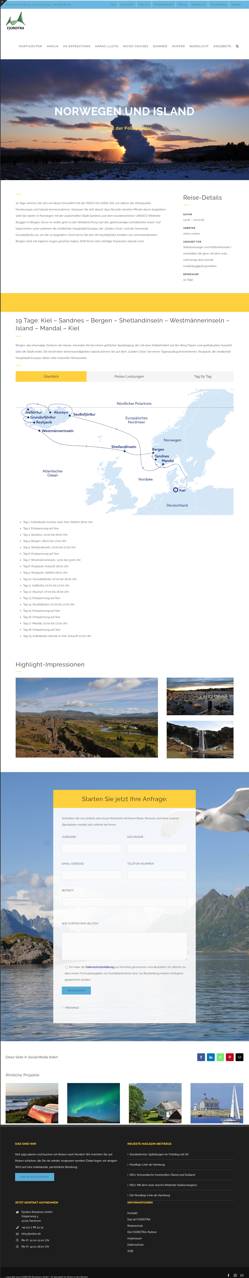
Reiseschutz (135, 1225)
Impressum (134, 1238)
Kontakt (132, 1213)
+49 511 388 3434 (41, 4)
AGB (130, 1251)
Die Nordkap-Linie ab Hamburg (150, 1195)
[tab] (51, 376)
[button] (237, 46)
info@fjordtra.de (62, 4)
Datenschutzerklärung (100, 967)
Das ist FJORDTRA (138, 1219)
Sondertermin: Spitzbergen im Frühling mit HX (159, 1154)
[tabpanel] (125, 515)
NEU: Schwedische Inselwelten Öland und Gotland (162, 1175)
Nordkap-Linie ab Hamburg (147, 1164)
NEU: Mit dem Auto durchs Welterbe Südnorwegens (163, 1185)
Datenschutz (135, 1244)
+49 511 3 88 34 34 (32, 1227)
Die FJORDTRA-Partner (142, 1232)
